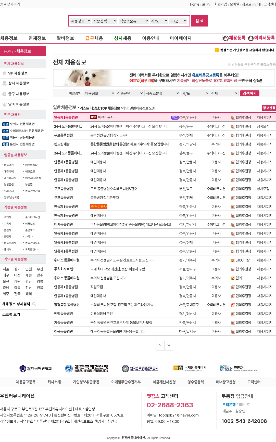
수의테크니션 (32, 217)
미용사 (7, 224)
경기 (17, 268)
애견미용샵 (31, 165)
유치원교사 (31, 249)
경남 (29, 281)
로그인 (206, 4)
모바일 (234, 4)
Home (194, 4)
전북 (40, 287)
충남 (6, 287)
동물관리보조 (32, 243)
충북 (17, 287)
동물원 (28, 184)
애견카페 (9, 171)
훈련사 (7, 230)
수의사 (7, 217)
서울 (6, 268)
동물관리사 (10, 243)
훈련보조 (30, 230)
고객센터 (270, 4)
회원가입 (220, 4)
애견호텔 (30, 171)
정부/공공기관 (12, 197)
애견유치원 (10, 178)
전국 (17, 293)
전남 (29, 287)
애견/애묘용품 (33, 178)
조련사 (7, 236)
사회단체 (9, 191)
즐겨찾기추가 (10, 4)
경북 (40, 281)
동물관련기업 (32, 191)
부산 (40, 268)
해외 (29, 293)
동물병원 (9, 165)
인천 (29, 268)
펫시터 (7, 249)
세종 (29, 275)
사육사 (28, 236)
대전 (17, 275)
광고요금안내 (251, 4)
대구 (6, 275)
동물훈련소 (10, 184)
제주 (6, 293)
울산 (6, 281)
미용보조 (30, 224)
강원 (17, 281)
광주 (40, 275)
